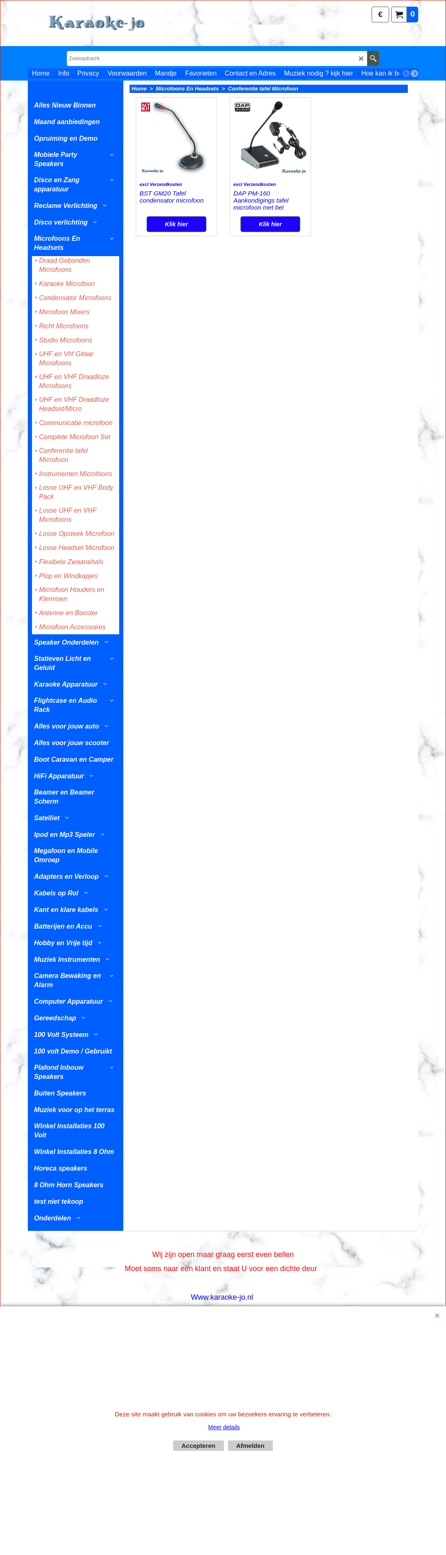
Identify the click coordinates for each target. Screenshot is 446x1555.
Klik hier (176, 251)
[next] (414, 73)
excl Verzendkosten (161, 218)
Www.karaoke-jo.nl (222, 1297)
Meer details (224, 1427)
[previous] (406, 73)
